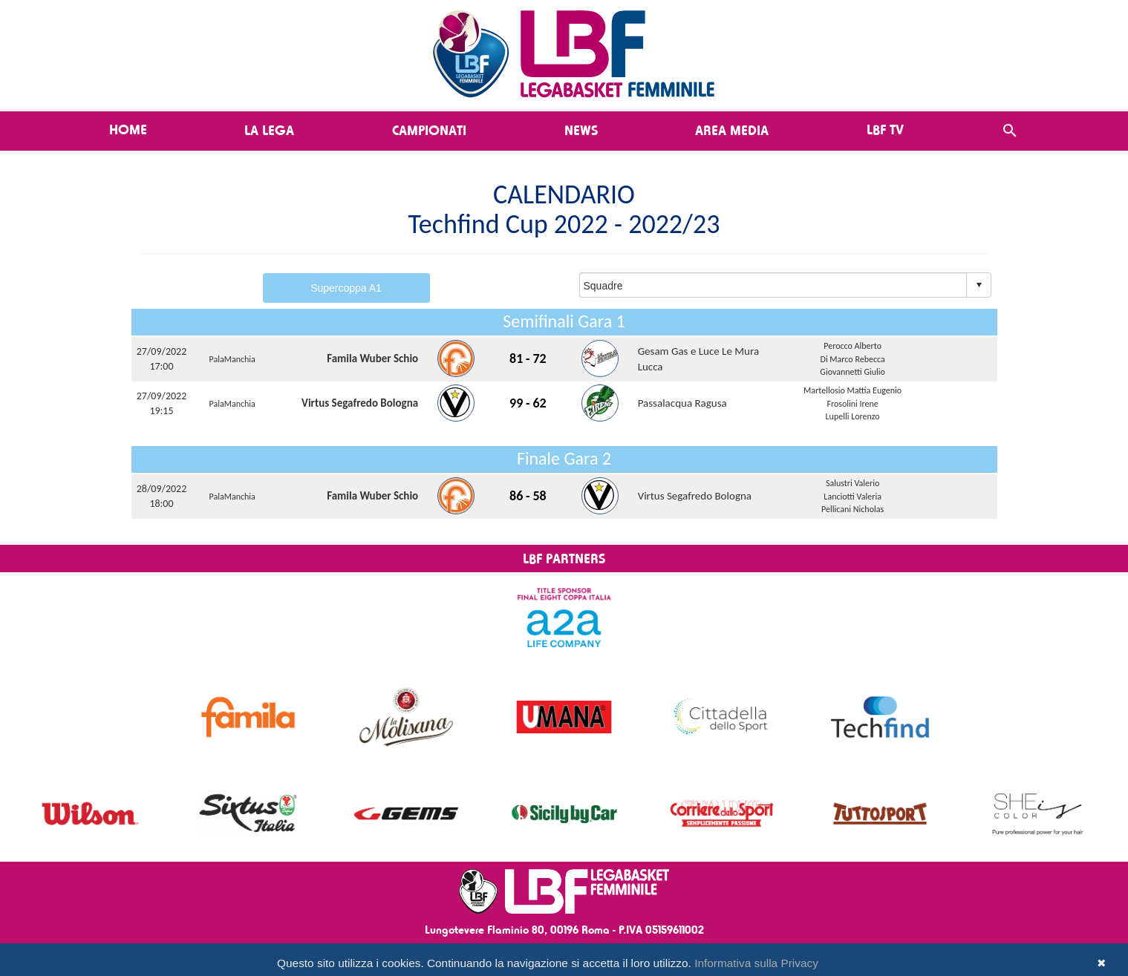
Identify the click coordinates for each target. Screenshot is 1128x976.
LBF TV (885, 129)
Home (128, 129)
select (979, 285)
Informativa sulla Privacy (756, 963)
